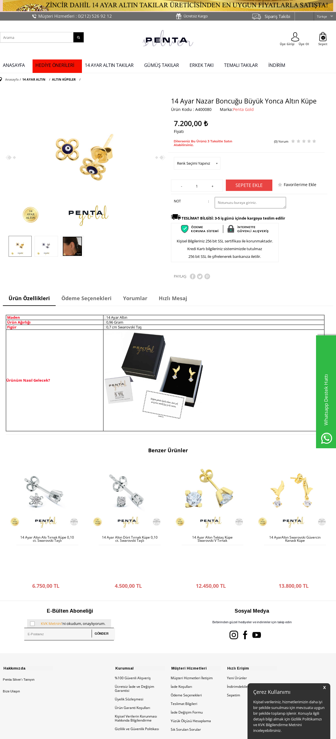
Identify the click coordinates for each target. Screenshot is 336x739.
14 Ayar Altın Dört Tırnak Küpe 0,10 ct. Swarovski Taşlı (130, 538)
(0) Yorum (281, 141)
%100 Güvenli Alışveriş (133, 641)
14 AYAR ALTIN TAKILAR (109, 65)
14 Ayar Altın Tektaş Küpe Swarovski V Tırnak (212, 538)
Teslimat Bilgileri (184, 667)
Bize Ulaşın (11, 655)
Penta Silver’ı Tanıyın (19, 643)
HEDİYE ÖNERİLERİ (54, 65)
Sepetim (233, 658)
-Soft (138, 731)
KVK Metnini (51, 586)
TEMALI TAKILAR (241, 65)
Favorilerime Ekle (300, 184)
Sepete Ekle (249, 185)
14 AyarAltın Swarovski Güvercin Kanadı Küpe (295, 538)
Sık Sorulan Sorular (186, 693)
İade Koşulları (181, 650)
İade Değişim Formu (187, 676)
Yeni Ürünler (237, 641)
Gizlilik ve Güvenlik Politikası (137, 692)
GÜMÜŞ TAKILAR (161, 65)
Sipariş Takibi (277, 16)
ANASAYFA (14, 65)
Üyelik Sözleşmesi (129, 662)
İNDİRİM (276, 65)
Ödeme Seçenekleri (186, 658)
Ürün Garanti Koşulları (132, 671)
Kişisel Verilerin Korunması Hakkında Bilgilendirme (136, 682)
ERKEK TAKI (202, 65)
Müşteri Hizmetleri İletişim (192, 641)
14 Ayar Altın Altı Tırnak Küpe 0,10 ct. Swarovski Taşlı (47, 538)
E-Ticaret (151, 731)
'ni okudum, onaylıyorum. (67, 587)
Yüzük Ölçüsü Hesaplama (191, 684)
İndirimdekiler (238, 650)
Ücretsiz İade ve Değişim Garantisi (134, 652)
